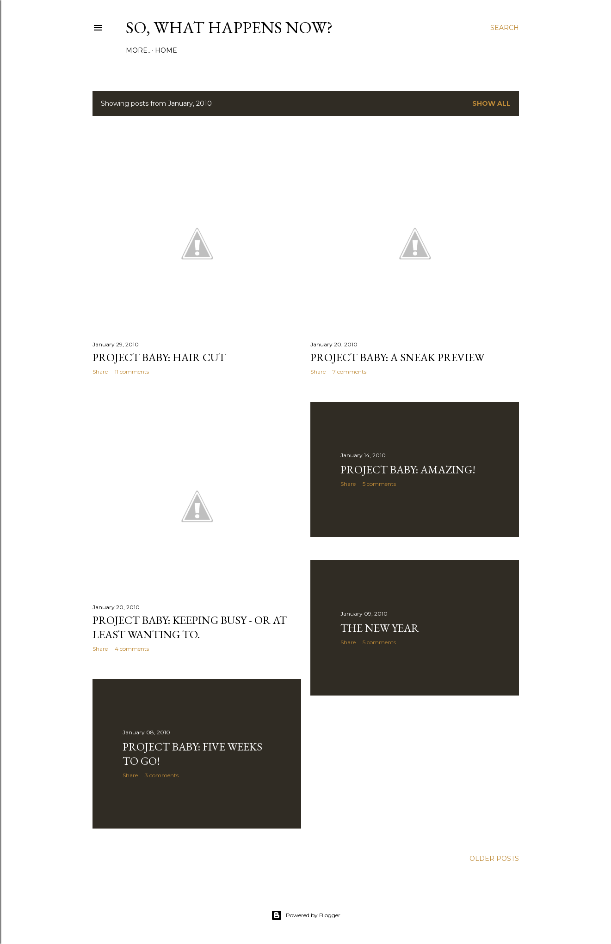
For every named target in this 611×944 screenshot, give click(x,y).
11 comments (132, 371)
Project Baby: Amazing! (407, 469)
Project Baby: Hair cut (159, 357)
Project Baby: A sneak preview (397, 357)
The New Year (379, 628)
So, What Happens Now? (229, 27)
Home (140, 50)
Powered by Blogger (305, 915)
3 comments (162, 775)
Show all (491, 103)
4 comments (132, 648)
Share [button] (100, 371)
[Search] (504, 28)
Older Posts (494, 858)
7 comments (349, 371)
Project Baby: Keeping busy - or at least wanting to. (190, 627)
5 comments (379, 483)
